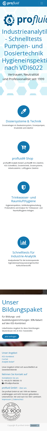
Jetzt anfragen (10, 336)
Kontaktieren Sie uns (10, 378)
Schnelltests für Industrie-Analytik (23, 254)
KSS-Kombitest (8, 356)
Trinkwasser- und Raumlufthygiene (23, 199)
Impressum (6, 399)
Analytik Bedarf (8, 362)
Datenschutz (18, 399)
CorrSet (5, 359)
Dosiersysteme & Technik (23, 121)
